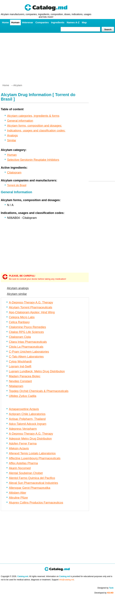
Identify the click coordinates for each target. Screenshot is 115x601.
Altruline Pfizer (18, 497)
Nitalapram (16, 386)
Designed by (106, 588)
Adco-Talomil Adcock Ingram (27, 423)
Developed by (104, 593)
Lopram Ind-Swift (20, 366)
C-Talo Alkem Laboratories (26, 356)
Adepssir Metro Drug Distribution (30, 438)
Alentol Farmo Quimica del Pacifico (32, 478)
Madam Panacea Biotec (24, 376)
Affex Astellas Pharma (23, 463)
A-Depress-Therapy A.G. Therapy (31, 302)
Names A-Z (73, 22)
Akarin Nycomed (20, 468)
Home (5, 22)
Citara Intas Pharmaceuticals (28, 341)
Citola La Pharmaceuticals (26, 346)
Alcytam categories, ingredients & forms (33, 115)
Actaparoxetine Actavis (24, 409)
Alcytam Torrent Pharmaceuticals (30, 307)
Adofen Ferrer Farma (23, 443)
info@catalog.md (66, 580)
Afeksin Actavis (19, 448)
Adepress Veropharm (23, 428)
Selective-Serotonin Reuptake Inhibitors (33, 159)
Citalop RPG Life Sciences (26, 332)
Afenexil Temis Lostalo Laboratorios (32, 453)
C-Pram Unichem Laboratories (29, 351)
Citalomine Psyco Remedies (27, 327)
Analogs (12, 135)
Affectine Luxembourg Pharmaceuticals (34, 458)
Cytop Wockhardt (20, 361)
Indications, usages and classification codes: (36, 130)
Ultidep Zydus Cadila (22, 396)
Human (15, 22)
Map (84, 22)
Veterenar (27, 22)
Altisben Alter (17, 492)
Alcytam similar (17, 294)
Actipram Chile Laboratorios (27, 414)
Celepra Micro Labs (22, 317)
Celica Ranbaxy (19, 322)
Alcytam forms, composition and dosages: (34, 125)
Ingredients (57, 22)
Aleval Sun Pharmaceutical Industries (33, 483)
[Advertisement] (57, 57)
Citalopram (14, 172)
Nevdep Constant (20, 381)
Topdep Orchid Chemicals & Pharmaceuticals (38, 391)
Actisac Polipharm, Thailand (27, 419)
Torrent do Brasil (16, 185)
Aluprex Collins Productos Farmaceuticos (36, 502)
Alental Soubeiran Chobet (26, 473)
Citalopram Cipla (20, 337)
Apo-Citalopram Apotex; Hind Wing (32, 312)
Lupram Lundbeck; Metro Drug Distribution (37, 371)
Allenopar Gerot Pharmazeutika (29, 487)
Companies (42, 22)
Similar (11, 140)
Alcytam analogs (18, 288)
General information (20, 120)
